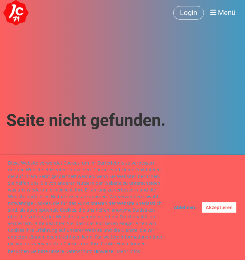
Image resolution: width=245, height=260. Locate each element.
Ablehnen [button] (184, 207)
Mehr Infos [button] (128, 251)
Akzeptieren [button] (219, 207)
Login (188, 13)
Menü (222, 13)
